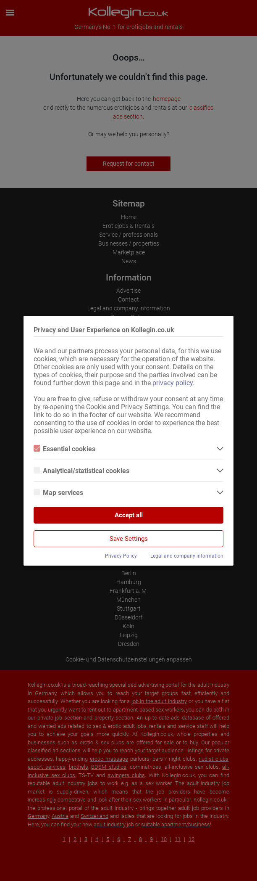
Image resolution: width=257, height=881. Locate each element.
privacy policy (172, 383)
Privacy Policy (121, 556)
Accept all (129, 515)
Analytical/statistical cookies (81, 471)
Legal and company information (186, 556)
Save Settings (129, 538)
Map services (58, 493)
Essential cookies (64, 449)
